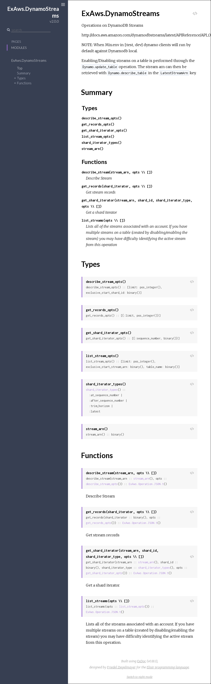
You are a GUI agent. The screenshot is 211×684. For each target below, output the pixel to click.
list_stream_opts (132, 606)
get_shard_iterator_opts (104, 573)
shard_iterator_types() (101, 142)
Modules (19, 48)
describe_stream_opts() (101, 118)
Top (19, 68)
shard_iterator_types (102, 389)
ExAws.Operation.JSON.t (146, 484)
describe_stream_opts (102, 484)
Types (21, 78)
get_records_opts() (98, 124)
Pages (16, 41)
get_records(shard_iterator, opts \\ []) (117, 186)
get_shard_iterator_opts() (104, 130)
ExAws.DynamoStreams (28, 60)
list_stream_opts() (98, 136)
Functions (24, 83)
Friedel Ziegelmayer (121, 667)
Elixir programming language (168, 667)
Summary (23, 73)
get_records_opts (98, 523)
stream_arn (141, 478)
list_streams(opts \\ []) (103, 220)
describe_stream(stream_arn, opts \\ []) (117, 172)
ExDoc (141, 661)
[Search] (31, 30)
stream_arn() (92, 149)
